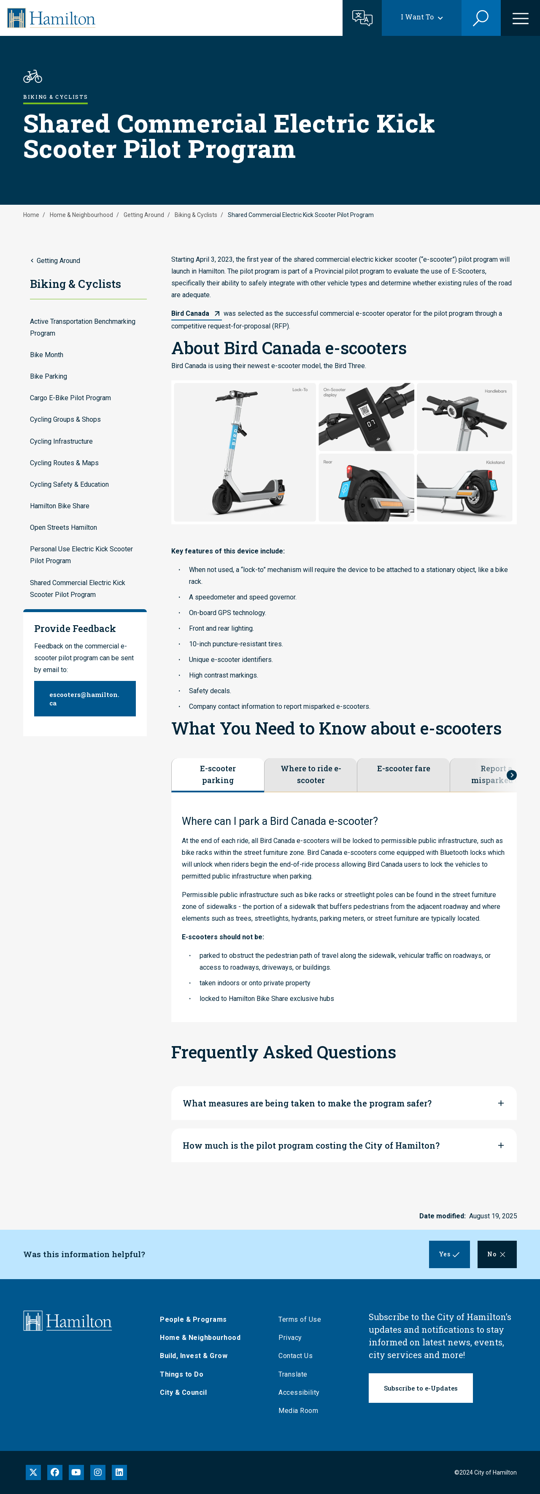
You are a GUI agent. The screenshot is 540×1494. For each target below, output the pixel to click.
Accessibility (302, 1392)
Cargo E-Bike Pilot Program (70, 398)
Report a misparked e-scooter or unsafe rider (496, 774)
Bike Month (46, 355)
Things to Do (184, 1374)
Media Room (301, 1411)
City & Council (186, 1392)
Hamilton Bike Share (59, 506)
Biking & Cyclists (196, 214)
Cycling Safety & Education (69, 484)
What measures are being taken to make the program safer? (307, 1103)
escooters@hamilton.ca (84, 698)
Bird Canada (190, 313)
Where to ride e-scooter (311, 774)
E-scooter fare (403, 768)
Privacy (293, 1338)
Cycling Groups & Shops (65, 419)
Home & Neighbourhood (81, 214)
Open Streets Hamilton (63, 527)
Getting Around (144, 214)
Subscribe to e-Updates (421, 1388)
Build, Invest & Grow (196, 1356)
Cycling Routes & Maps (64, 463)
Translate (295, 1374)
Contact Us (298, 1356)
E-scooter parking (218, 774)
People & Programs (196, 1319)
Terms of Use (302, 1319)
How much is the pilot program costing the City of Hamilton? (311, 1145)
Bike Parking (48, 376)
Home (31, 214)
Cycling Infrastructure (61, 441)
